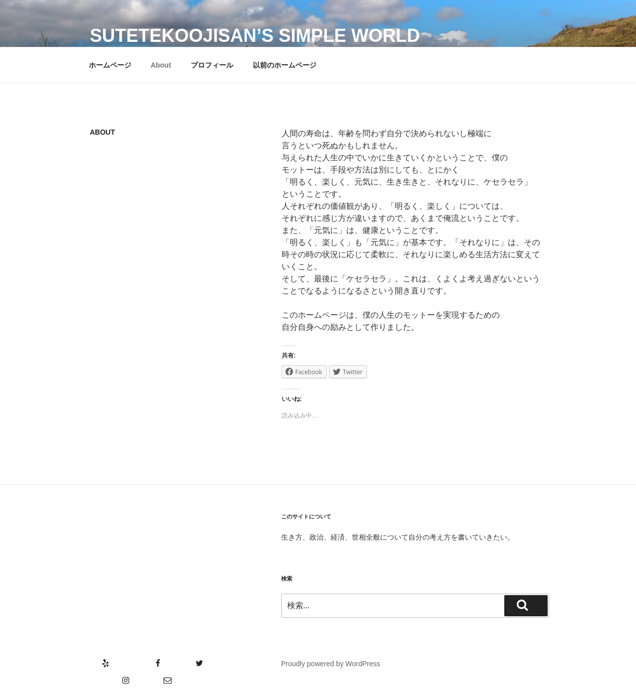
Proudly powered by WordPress (331, 664)
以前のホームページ (284, 65)
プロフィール (212, 65)
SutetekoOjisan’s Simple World (255, 35)
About (160, 65)
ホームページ (110, 65)
